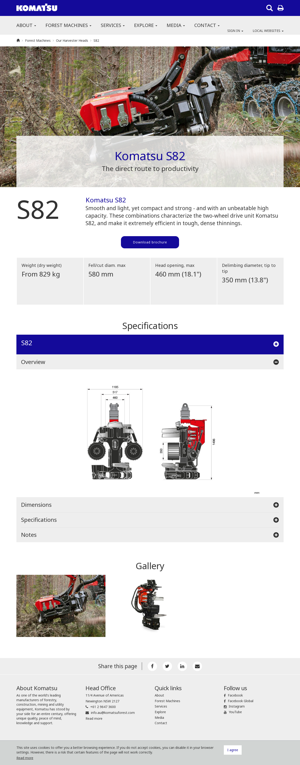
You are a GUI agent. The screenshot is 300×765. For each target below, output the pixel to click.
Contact (207, 25)
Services (113, 25)
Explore (145, 25)
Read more (94, 718)
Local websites (268, 30)
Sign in (235, 30)
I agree (232, 750)
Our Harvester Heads (72, 40)
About (26, 25)
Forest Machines (68, 25)
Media (176, 25)
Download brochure (150, 242)
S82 (96, 40)
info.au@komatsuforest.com (113, 712)
